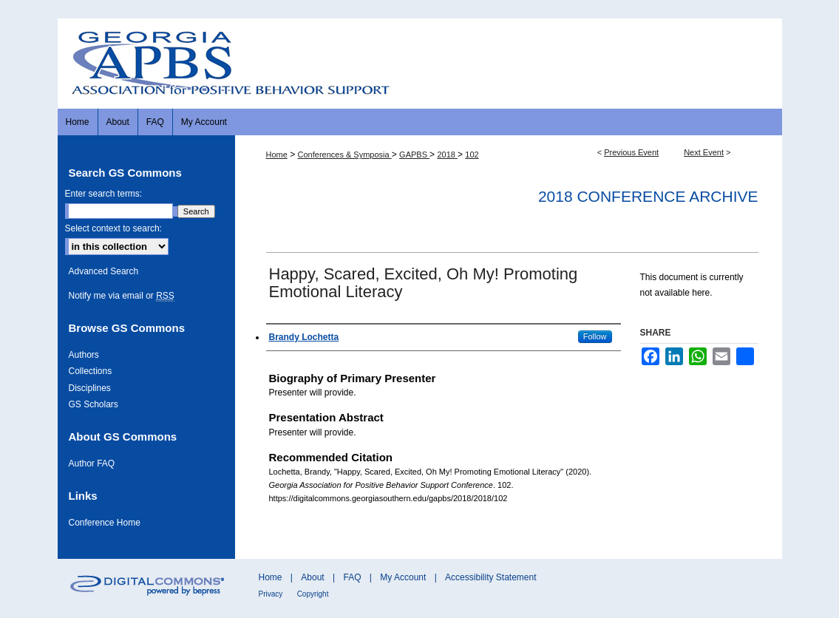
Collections (90, 371)
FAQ (352, 577)
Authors (84, 355)
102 (471, 154)
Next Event (704, 152)
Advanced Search (104, 271)
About (312, 577)
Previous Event (631, 152)
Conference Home (104, 522)
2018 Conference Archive (648, 196)
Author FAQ (92, 463)
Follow (595, 336)
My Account (403, 577)
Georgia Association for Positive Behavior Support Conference (420, 63)
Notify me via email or (121, 296)
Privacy (271, 594)
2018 (447, 154)
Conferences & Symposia (345, 154)
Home (277, 154)
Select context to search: (113, 228)
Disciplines (90, 388)
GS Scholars (93, 404)
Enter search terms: (104, 194)
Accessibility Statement (490, 577)
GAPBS (414, 154)
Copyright (313, 594)
